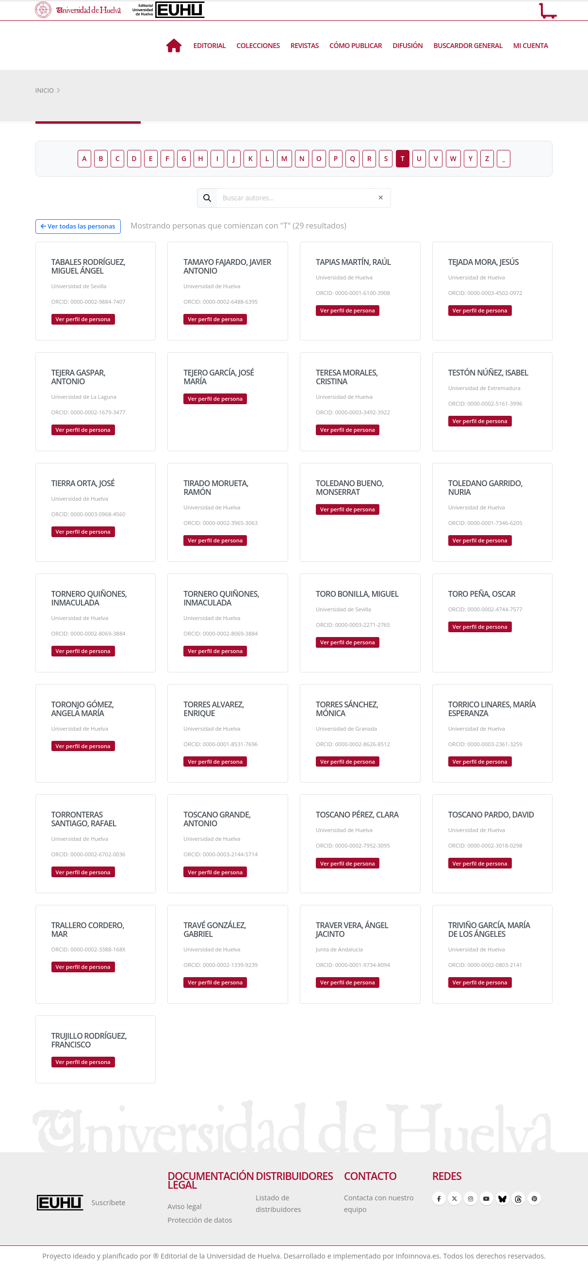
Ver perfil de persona (83, 319)
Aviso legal (184, 1206)
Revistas (305, 45)
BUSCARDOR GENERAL (468, 45)
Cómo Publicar (355, 45)
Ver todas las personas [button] (78, 226)
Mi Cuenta (530, 45)
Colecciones (257, 45)
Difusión (407, 45)
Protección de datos (199, 1220)
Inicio (44, 90)
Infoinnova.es (418, 1255)
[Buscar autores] (294, 197)
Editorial (210, 45)
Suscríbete (109, 1202)
